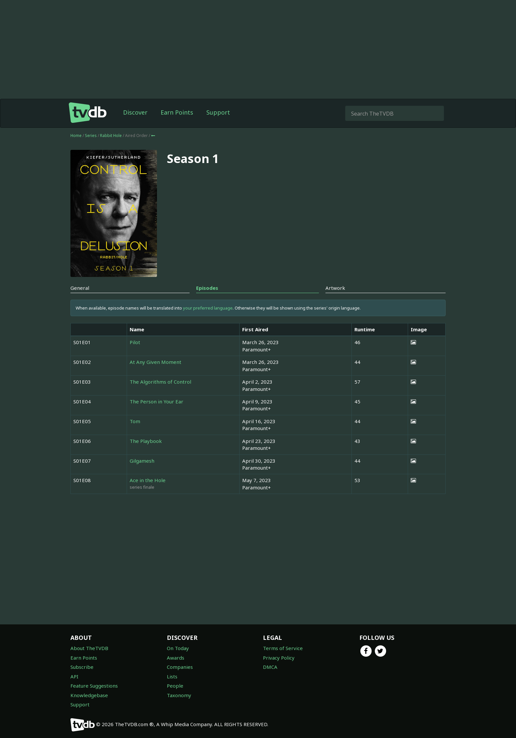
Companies (180, 667)
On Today (178, 648)
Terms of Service (283, 648)
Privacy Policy (279, 657)
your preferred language (208, 308)
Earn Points (177, 112)
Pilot (135, 342)
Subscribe (81, 667)
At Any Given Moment (155, 362)
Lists (172, 676)
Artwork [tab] (335, 288)
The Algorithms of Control (160, 381)
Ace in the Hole (148, 480)
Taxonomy (179, 695)
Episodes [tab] (207, 288)
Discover (135, 112)
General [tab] (79, 288)
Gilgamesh (142, 460)
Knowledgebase (89, 695)
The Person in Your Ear (156, 401)
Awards (175, 657)
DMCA (270, 667)
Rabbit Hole (111, 135)
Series (91, 135)
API (74, 676)
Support (218, 112)
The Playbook (146, 441)
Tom (135, 421)
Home (76, 135)
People (175, 685)
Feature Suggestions (94, 685)
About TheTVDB (89, 648)
